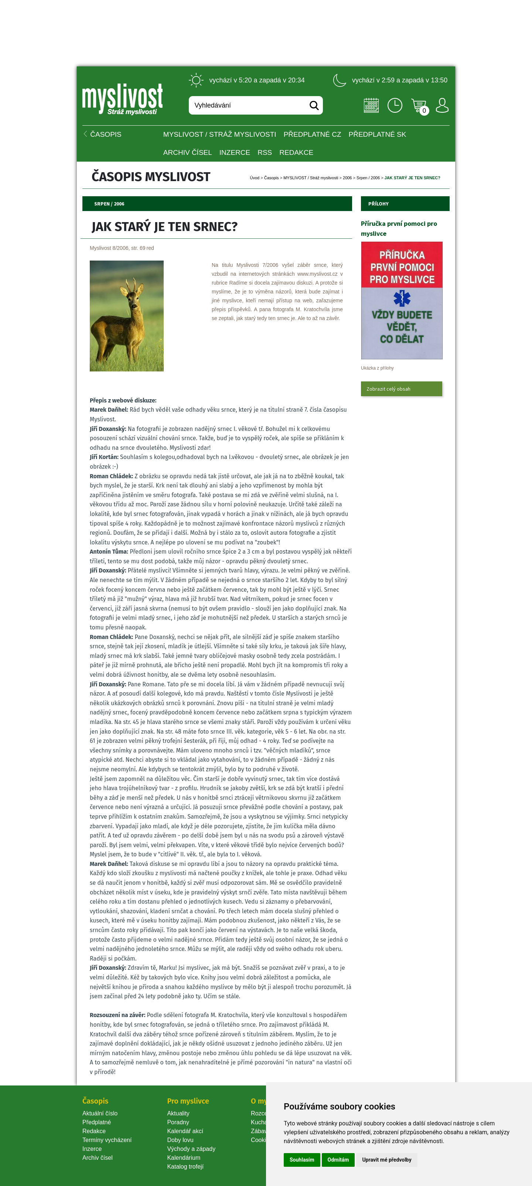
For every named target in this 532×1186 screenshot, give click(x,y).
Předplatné (96, 1122)
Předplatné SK (377, 134)
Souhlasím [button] (302, 1160)
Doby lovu (180, 1140)
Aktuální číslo (99, 1113)
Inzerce (92, 1149)
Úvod (255, 178)
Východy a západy (191, 1149)
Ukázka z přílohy (377, 368)
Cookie (261, 1140)
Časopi (271, 178)
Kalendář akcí (185, 1131)
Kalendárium (183, 1158)
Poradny (178, 1122)
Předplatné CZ (312, 134)
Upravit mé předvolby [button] (386, 1160)
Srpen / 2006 (368, 178)
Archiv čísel (187, 152)
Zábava (260, 1131)
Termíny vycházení (107, 1140)
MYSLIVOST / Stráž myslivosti (219, 134)
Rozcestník (265, 1113)
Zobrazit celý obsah (388, 388)
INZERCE (234, 152)
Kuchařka (263, 1122)
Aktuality (178, 1113)
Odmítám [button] (338, 1160)
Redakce (296, 152)
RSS (265, 152)
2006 (347, 178)
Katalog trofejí (185, 1166)
